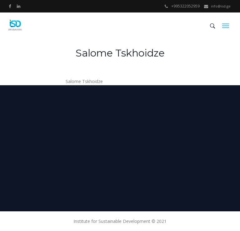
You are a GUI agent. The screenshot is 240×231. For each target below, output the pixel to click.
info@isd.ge (221, 6)
